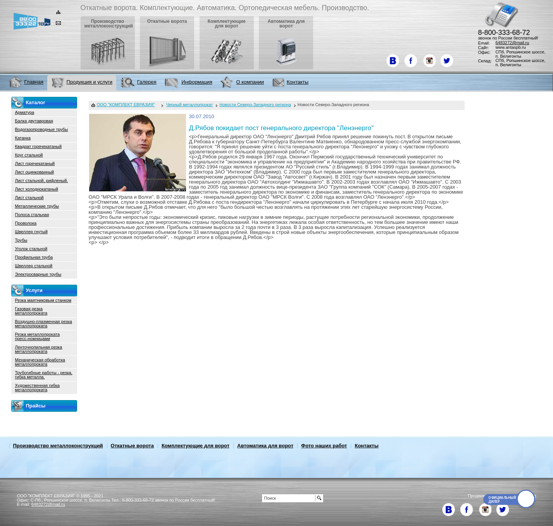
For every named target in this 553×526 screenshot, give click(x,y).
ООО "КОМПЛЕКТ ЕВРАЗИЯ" (126, 105)
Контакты (366, 446)
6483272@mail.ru (512, 42)
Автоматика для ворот (265, 446)
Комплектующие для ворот (195, 446)
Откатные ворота (132, 446)
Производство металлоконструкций (58, 446)
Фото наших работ (324, 446)
